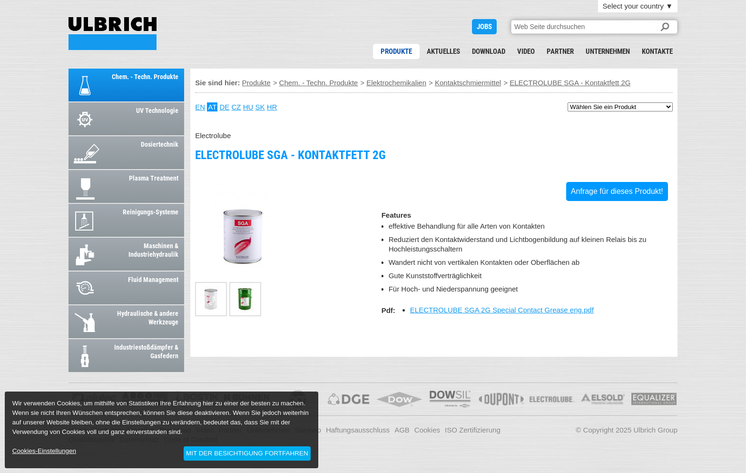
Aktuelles (443, 51)
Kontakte (657, 51)
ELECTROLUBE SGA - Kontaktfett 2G (113, 33)
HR (272, 107)
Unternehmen (608, 51)
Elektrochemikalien (396, 83)
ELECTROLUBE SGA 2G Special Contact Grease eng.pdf (502, 310)
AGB (402, 430)
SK (260, 107)
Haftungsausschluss (358, 430)
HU (248, 107)
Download (488, 51)
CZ (236, 107)
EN (200, 107)
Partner (560, 51)
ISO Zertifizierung (473, 430)
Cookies (427, 430)
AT (212, 107)
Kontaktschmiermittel (468, 83)
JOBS (484, 26)
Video (526, 51)
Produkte (396, 51)
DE (224, 107)
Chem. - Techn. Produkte (318, 83)
